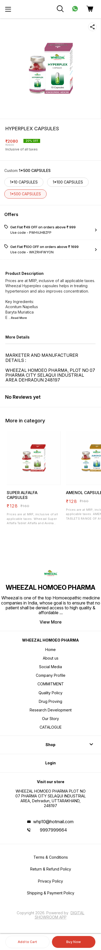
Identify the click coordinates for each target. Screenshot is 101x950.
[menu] (8, 9)
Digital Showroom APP (60, 915)
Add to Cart (27, 942)
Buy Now (73, 942)
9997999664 (53, 829)
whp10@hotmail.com (53, 821)
